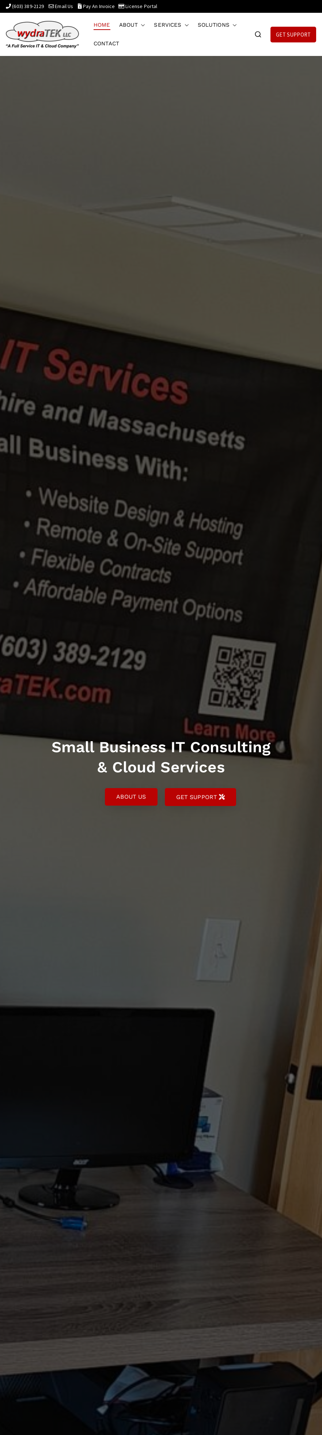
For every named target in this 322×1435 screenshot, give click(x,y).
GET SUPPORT (293, 34)
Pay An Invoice (99, 6)
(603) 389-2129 (28, 6)
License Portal (141, 6)
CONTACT (106, 43)
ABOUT (132, 25)
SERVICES (171, 25)
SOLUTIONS (217, 25)
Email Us (64, 6)
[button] (141, 25)
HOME (102, 25)
